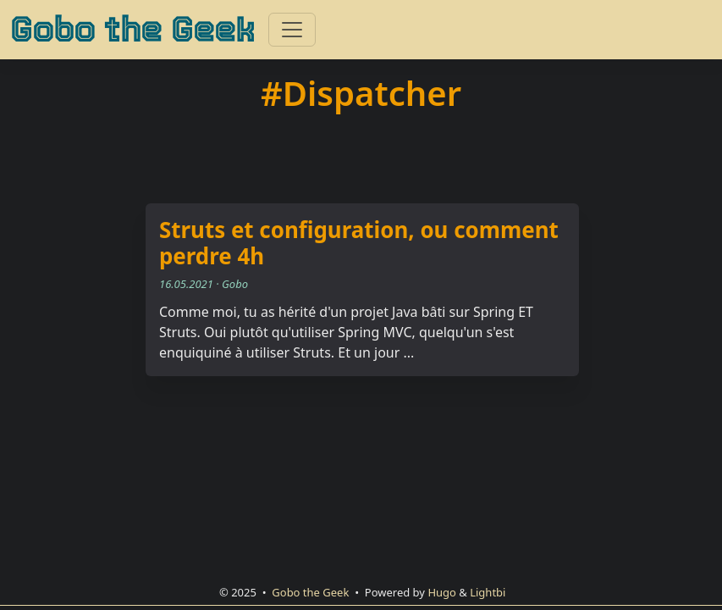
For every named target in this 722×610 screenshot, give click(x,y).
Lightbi (487, 592)
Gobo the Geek (132, 29)
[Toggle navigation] (292, 30)
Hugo (441, 592)
